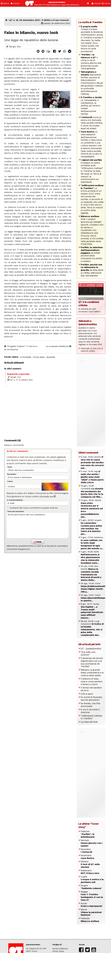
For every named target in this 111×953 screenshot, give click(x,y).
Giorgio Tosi (15, 46)
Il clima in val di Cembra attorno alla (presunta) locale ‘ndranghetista (91, 61)
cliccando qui (47, 496)
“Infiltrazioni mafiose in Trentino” (91, 717)
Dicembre (86, 850)
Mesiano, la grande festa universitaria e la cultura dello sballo (92, 672)
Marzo (91, 912)
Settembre (90, 871)
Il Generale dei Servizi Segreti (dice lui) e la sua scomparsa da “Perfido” (92, 662)
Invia (37, 542)
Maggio (92, 895)
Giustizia (50, 357)
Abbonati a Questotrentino (87, 322)
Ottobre (90, 864)
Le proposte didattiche (58, 346)
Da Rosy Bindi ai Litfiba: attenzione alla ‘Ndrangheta (92, 270)
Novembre (87, 856)
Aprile (91, 904)
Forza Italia (38, 357)
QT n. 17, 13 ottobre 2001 (21, 380)
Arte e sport (87, 694)
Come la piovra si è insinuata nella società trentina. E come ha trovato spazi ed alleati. (92, 122)
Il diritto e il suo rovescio (55, 20)
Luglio (92, 879)
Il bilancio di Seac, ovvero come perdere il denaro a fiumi (92, 681)
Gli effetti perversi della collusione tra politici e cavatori (92, 254)
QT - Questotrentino (91, 648)
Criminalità (25, 357)
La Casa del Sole (89, 721)
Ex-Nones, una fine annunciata (90, 704)
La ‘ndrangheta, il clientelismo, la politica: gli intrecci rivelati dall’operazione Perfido (91, 105)
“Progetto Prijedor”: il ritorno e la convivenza (20, 348)
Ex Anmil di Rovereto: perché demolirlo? (91, 698)
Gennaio (91, 843)
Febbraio (87, 834)
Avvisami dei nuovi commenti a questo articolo (32, 508)
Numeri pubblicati (60, 948)
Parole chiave (58, 951)
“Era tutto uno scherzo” (88, 653)
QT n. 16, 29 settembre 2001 (24, 20)
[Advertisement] (37, 410)
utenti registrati (58, 457)
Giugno (91, 886)
